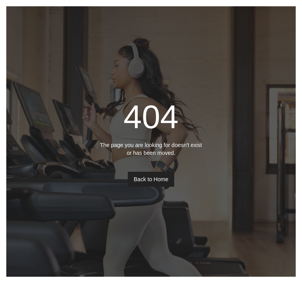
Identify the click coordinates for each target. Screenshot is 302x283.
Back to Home (151, 179)
